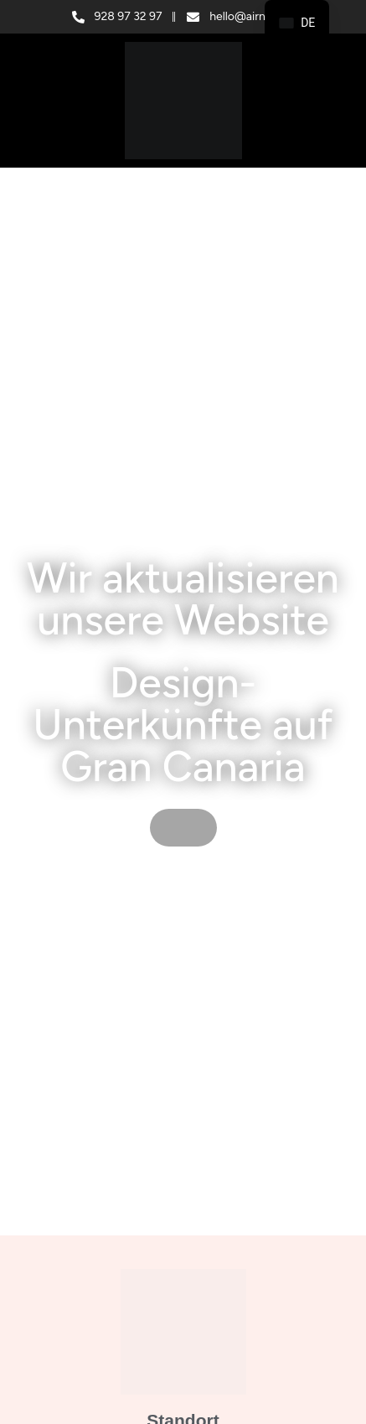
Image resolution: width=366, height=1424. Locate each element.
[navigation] (297, 23)
